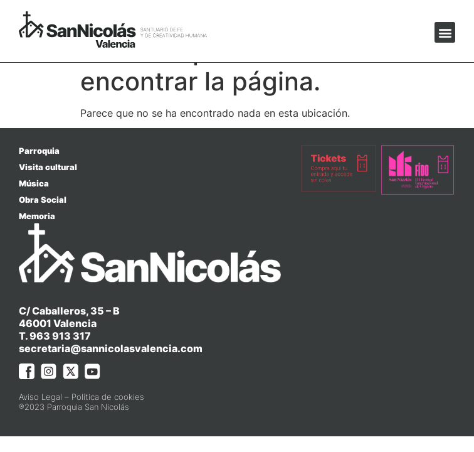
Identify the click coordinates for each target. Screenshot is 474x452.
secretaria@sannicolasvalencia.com (111, 348)
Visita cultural (48, 167)
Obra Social (42, 200)
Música (34, 183)
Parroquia (39, 151)
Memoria (37, 216)
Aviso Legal (40, 397)
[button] (444, 32)
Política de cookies (107, 397)
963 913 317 (60, 336)
